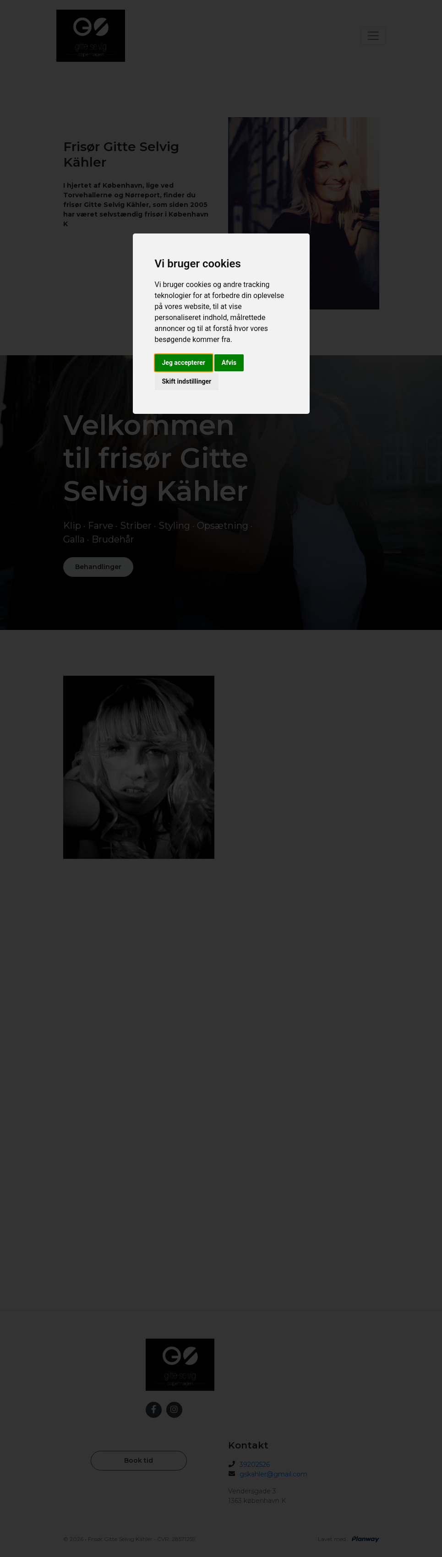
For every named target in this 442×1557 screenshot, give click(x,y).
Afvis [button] (229, 362)
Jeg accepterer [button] (183, 362)
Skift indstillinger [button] (187, 381)
